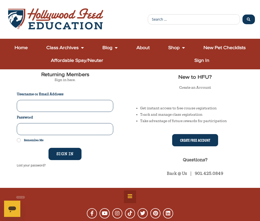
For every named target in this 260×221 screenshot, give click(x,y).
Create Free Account (195, 140)
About (143, 47)
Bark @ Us (177, 173)
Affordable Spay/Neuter (77, 60)
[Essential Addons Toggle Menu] (130, 196)
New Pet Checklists (224, 47)
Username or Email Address (40, 94)
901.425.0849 (209, 173)
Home (21, 47)
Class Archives (65, 48)
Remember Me (30, 140)
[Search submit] (248, 19)
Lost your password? (31, 165)
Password (25, 117)
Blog (110, 48)
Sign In (201, 60)
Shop (176, 48)
